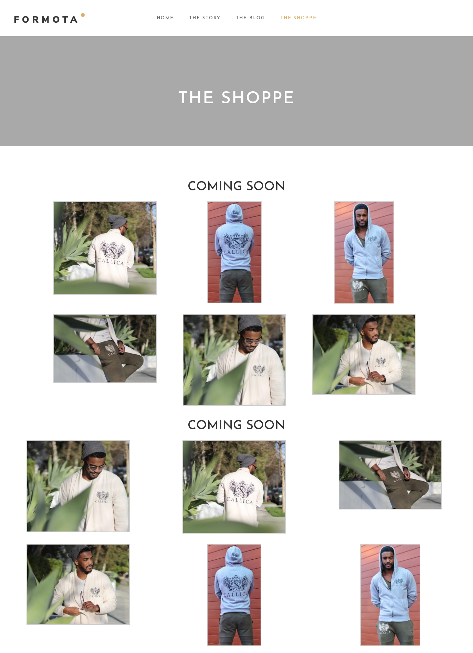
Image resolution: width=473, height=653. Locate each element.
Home (165, 18)
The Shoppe (298, 18)
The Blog (250, 18)
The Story (205, 18)
